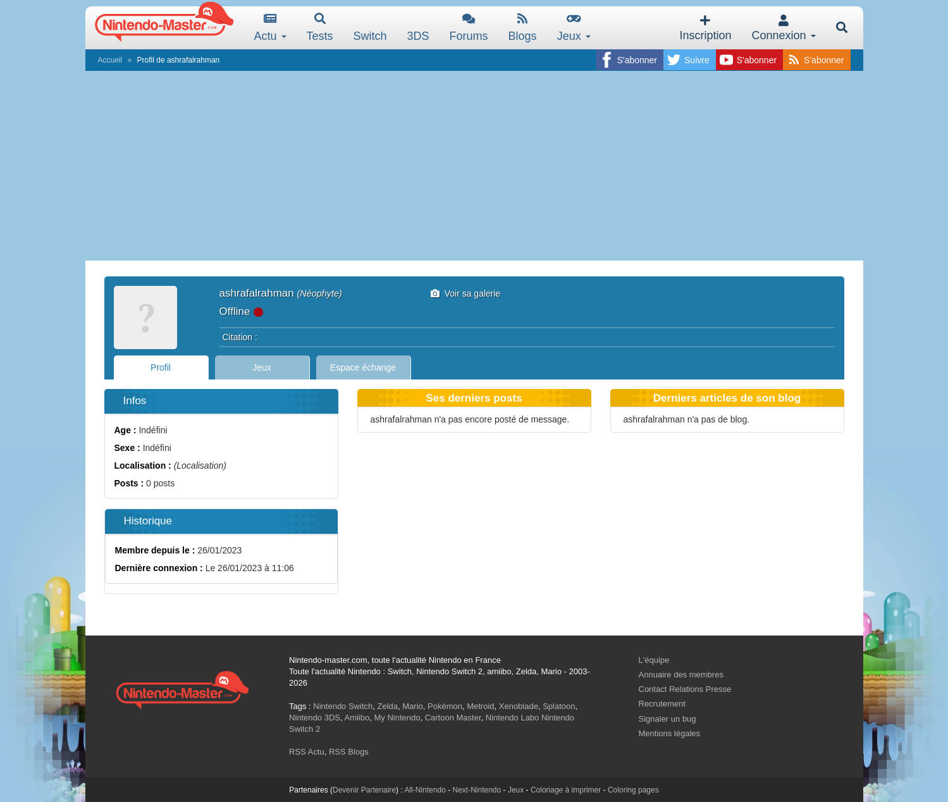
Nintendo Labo (512, 717)
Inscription (705, 28)
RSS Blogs (349, 751)
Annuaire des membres (681, 674)
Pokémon (445, 706)
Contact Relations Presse (685, 689)
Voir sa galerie (466, 293)
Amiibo (356, 717)
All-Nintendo (424, 790)
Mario (412, 706)
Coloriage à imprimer (566, 790)
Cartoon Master (453, 717)
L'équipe (654, 660)
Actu (270, 27)
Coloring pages (633, 790)
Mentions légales (670, 733)
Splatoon (559, 706)
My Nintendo (397, 717)
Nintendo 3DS (314, 717)
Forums (469, 27)
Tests (320, 27)
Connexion (783, 28)
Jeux (574, 27)
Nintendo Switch (342, 706)
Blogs (522, 27)
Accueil (110, 60)
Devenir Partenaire (364, 790)
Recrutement (662, 703)
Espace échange (363, 367)
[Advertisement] (474, 165)
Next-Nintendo (476, 790)
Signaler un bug (667, 719)
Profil (161, 367)
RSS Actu (306, 751)
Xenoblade (518, 706)
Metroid (480, 706)
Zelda (387, 706)
